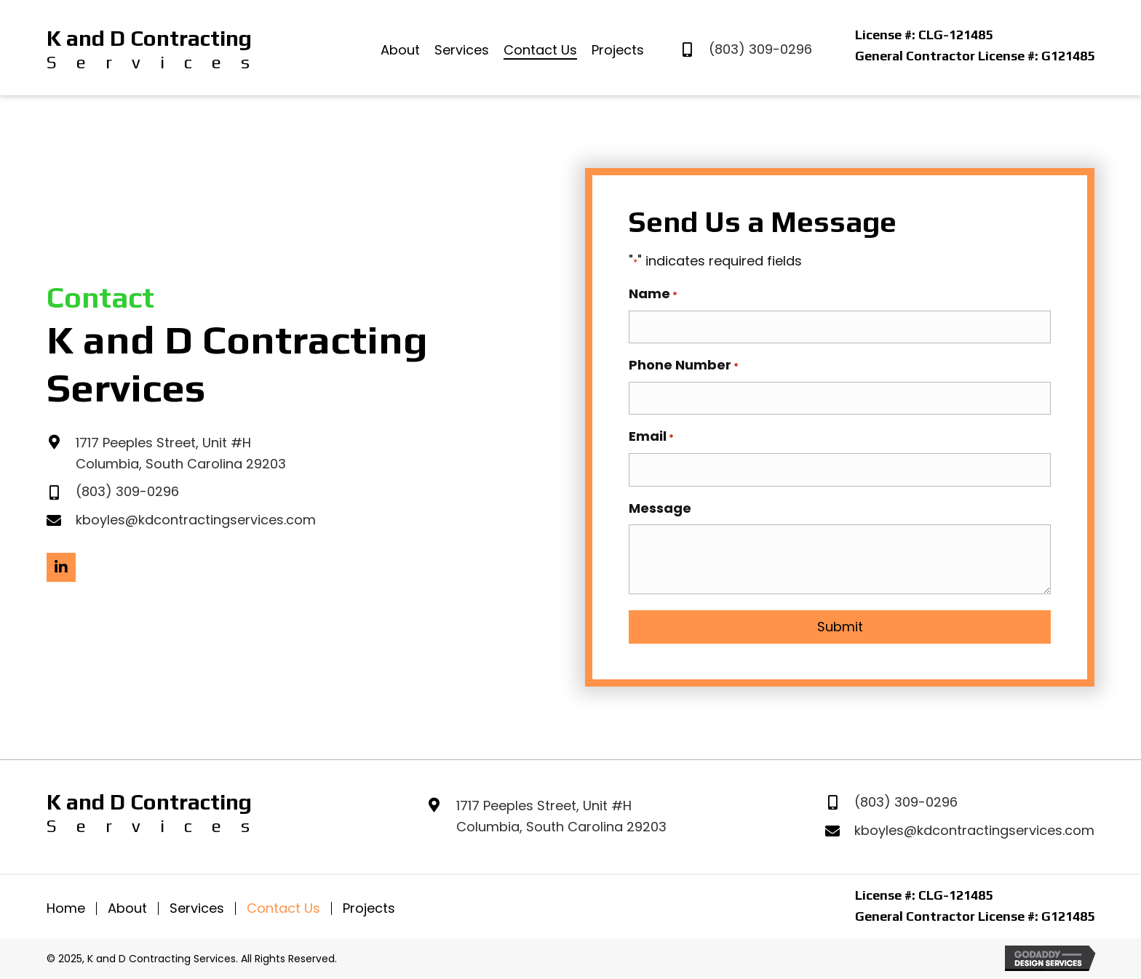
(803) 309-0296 (760, 49)
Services (197, 904)
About (127, 904)
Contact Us (283, 904)
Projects (369, 904)
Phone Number (684, 363)
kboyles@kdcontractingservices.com (196, 518)
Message (660, 504)
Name (653, 293)
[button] (61, 565)
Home (66, 904)
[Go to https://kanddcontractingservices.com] (148, 49)
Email (651, 434)
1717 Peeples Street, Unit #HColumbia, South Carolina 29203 (561, 812)
